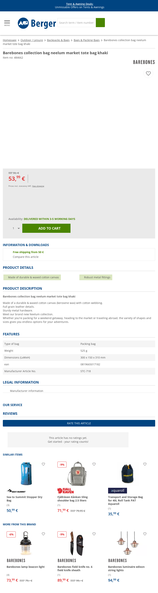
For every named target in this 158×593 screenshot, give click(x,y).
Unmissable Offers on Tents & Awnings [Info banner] (79, 5)
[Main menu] (7, 23)
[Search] (76, 22)
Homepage (9, 40)
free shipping (38, 186)
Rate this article (79, 423)
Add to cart (46, 228)
